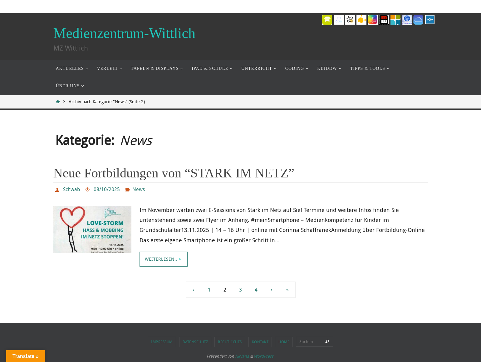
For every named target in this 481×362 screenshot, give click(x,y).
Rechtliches (230, 341)
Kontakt (260, 341)
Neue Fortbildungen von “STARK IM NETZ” (173, 173)
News (138, 189)
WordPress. (264, 356)
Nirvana (242, 356)
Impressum (162, 341)
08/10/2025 (107, 189)
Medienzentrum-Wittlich (124, 33)
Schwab (71, 189)
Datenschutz (195, 341)
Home (283, 341)
